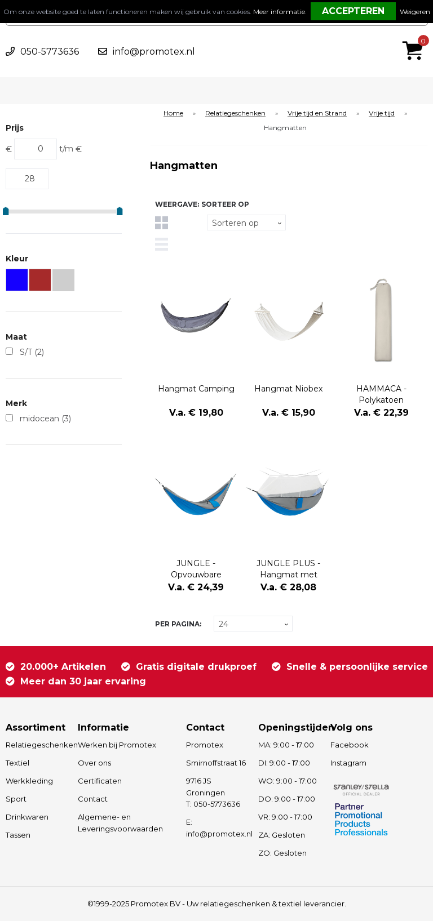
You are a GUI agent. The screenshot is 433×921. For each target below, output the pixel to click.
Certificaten (100, 780)
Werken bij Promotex (117, 744)
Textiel (17, 762)
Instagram (348, 762)
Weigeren (415, 11)
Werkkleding (29, 780)
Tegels (161, 222)
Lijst (161, 244)
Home (173, 113)
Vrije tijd (382, 113)
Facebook (349, 744)
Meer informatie (279, 11)
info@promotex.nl (154, 51)
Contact (93, 798)
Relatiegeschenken (235, 113)
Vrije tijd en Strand (317, 113)
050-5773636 (49, 51)
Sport (16, 798)
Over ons (94, 762)
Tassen (18, 834)
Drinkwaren (27, 816)
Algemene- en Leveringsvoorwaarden (120, 822)
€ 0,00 (415, 35)
